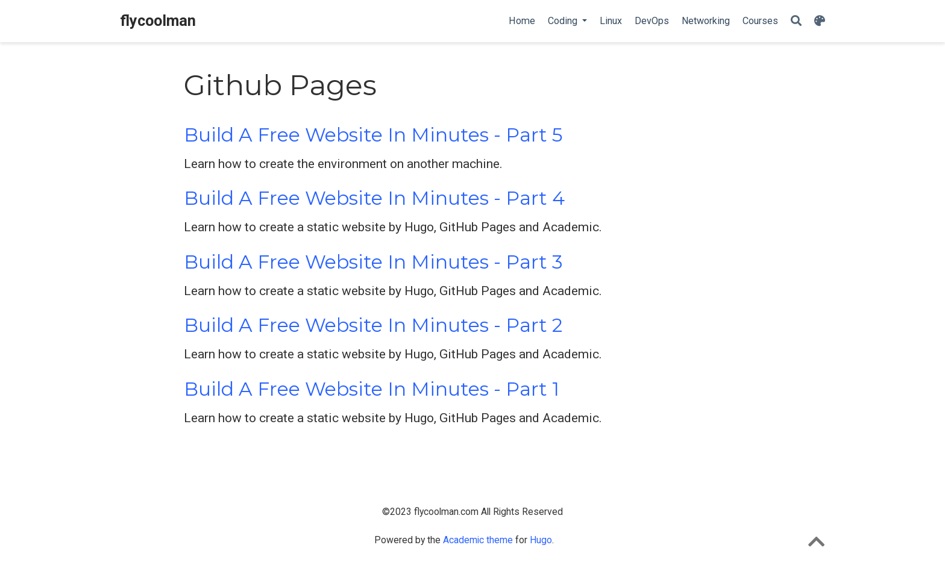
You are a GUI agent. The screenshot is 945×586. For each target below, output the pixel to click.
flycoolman (158, 21)
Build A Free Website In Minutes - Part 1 (371, 389)
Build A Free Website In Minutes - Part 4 (374, 198)
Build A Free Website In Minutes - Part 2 (373, 325)
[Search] (796, 21)
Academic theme (478, 540)
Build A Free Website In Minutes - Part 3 (373, 262)
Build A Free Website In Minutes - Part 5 (373, 134)
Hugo (541, 540)
